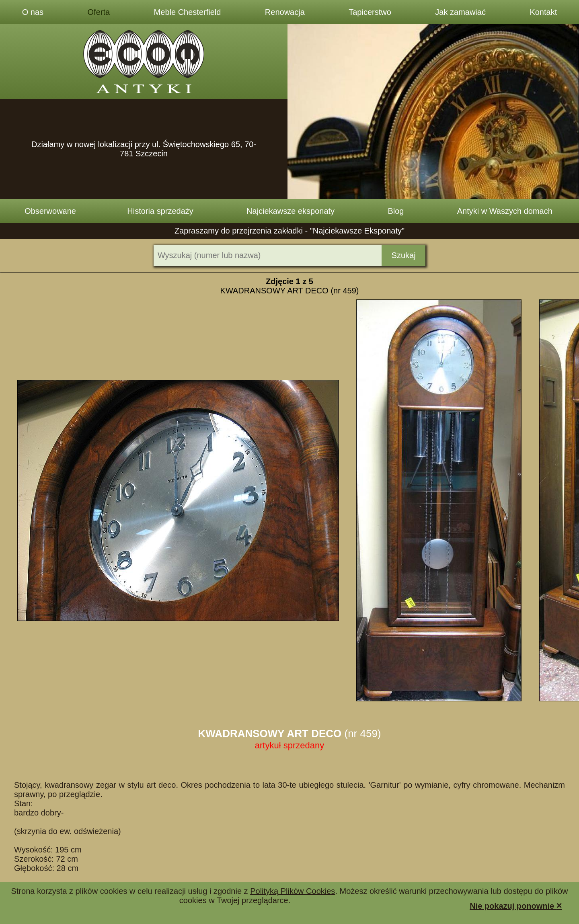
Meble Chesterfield (187, 12)
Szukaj (404, 255)
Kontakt (543, 12)
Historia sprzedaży (160, 211)
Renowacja (285, 12)
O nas (32, 12)
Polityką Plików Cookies (292, 891)
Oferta (99, 12)
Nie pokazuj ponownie (516, 905)
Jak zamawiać (460, 12)
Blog (396, 211)
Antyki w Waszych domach (504, 211)
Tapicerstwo (370, 12)
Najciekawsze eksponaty (290, 211)
